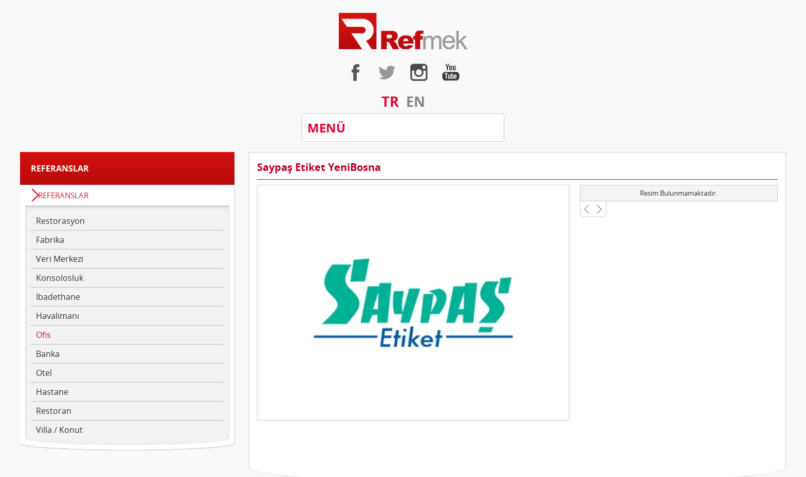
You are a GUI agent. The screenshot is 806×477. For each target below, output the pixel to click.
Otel (44, 372)
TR (390, 101)
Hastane (52, 391)
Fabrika (50, 239)
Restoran (53, 410)
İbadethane (58, 296)
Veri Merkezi (59, 258)
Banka (48, 353)
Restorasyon (60, 220)
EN (415, 101)
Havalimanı (57, 315)
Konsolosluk (59, 277)
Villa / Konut (59, 429)
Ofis (43, 334)
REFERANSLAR (63, 195)
